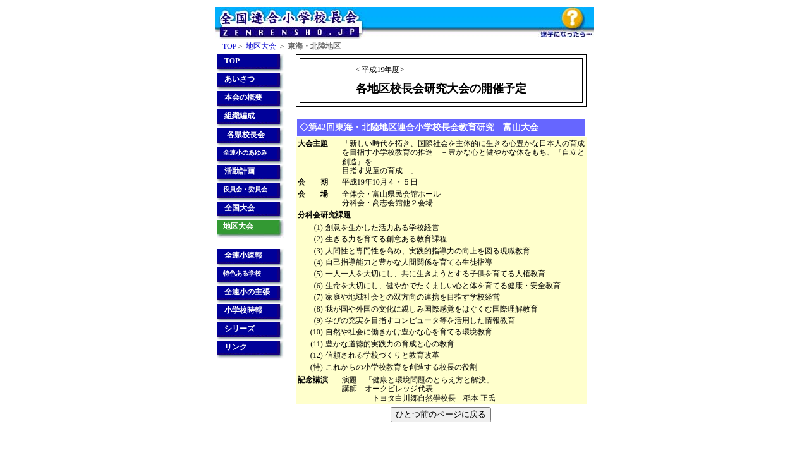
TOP (229, 46)
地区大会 (261, 46)
